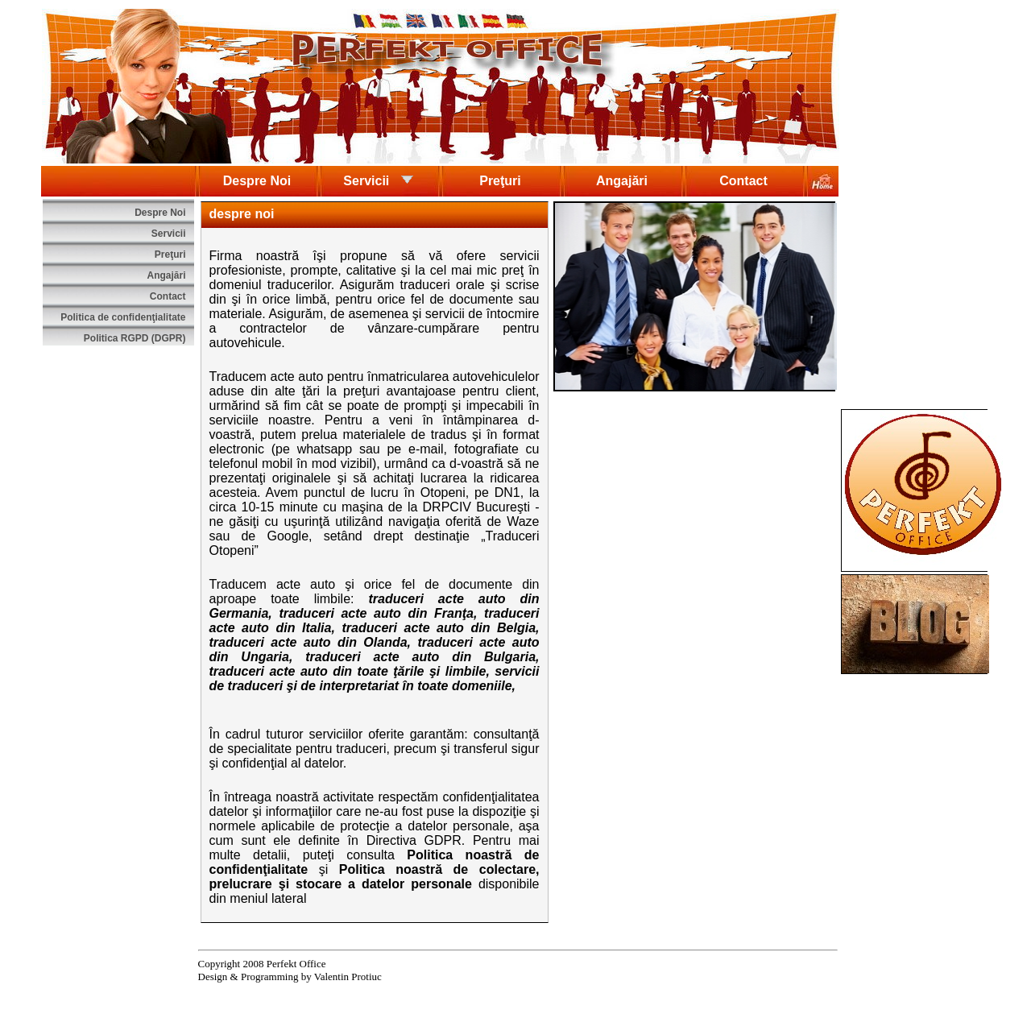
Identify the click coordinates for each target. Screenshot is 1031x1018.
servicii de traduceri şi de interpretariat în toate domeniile (374, 678)
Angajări (622, 181)
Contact (743, 181)
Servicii (378, 180)
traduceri (395, 599)
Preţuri (500, 181)
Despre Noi (257, 181)
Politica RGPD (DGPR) (135, 338)
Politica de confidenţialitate (122, 317)
